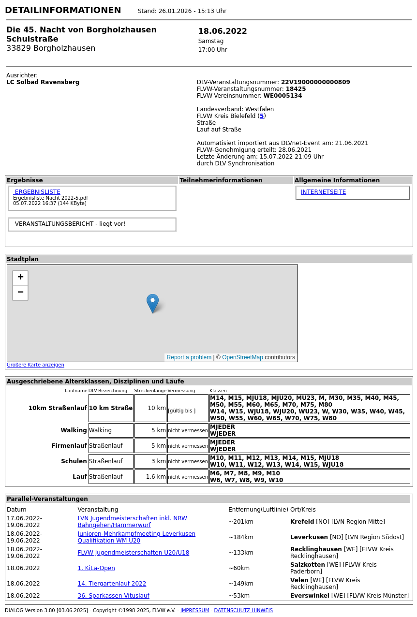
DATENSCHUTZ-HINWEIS (243, 610)
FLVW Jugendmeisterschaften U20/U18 (134, 552)
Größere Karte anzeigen (35, 364)
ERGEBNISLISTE (36, 192)
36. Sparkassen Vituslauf (113, 595)
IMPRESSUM (194, 610)
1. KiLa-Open (96, 568)
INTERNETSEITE (323, 192)
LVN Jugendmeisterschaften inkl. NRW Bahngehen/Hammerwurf (132, 522)
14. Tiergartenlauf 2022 (112, 583)
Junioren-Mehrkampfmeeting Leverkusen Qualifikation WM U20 (137, 537)
